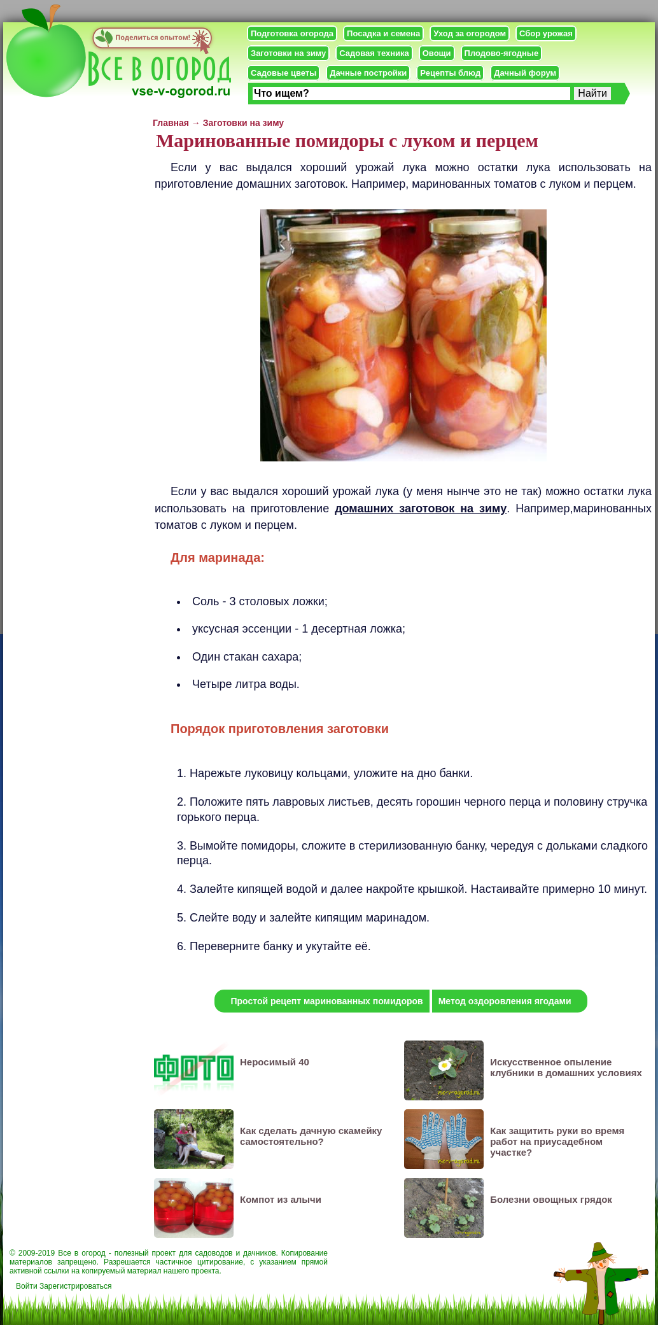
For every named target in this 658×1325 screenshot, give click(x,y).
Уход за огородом (469, 33)
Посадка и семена (383, 33)
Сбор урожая (546, 33)
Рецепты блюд (450, 73)
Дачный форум (525, 73)
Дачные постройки (368, 73)
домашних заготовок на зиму (421, 508)
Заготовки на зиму (288, 53)
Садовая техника (374, 53)
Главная (171, 123)
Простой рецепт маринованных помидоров (326, 1001)
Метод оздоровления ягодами (504, 1001)
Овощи (437, 53)
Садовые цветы (283, 73)
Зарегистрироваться (75, 1286)
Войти (27, 1286)
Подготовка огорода (292, 33)
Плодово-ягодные (502, 53)
